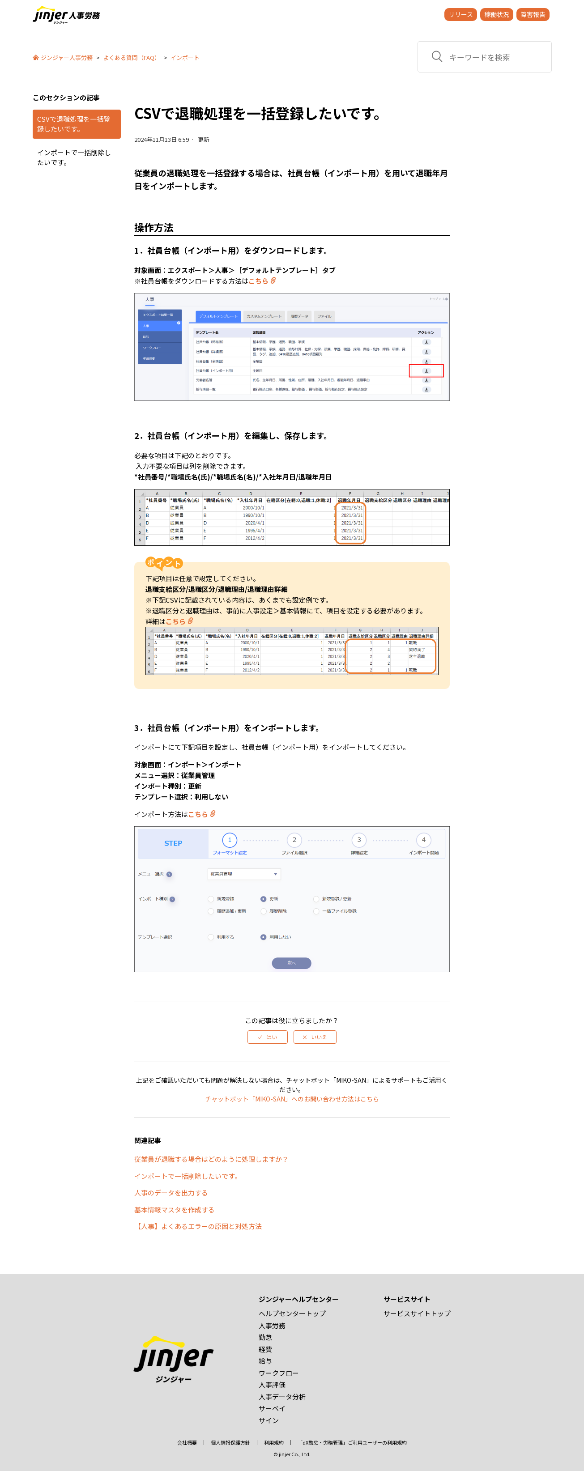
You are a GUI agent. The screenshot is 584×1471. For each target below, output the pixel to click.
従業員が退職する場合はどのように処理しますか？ (211, 1159)
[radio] (267, 1037)
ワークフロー (279, 1372)
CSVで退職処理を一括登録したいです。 (73, 124)
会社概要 (187, 1442)
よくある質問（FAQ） (131, 57)
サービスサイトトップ (417, 1313)
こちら (258, 280)
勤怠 (265, 1337)
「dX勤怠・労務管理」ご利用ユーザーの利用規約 (352, 1442)
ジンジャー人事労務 (67, 57)
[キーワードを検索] (485, 56)
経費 (265, 1349)
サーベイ (272, 1408)
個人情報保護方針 (230, 1442)
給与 (265, 1360)
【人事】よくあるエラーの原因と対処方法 (198, 1226)
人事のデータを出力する (171, 1192)
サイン (269, 1420)
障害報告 (533, 14)
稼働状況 (496, 14)
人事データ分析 (282, 1396)
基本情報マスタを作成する (174, 1209)
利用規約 (274, 1442)
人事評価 (272, 1384)
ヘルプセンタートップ (292, 1313)
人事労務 (272, 1325)
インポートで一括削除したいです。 (74, 157)
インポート (185, 57)
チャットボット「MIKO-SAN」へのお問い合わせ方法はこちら (292, 1098)
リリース (460, 14)
